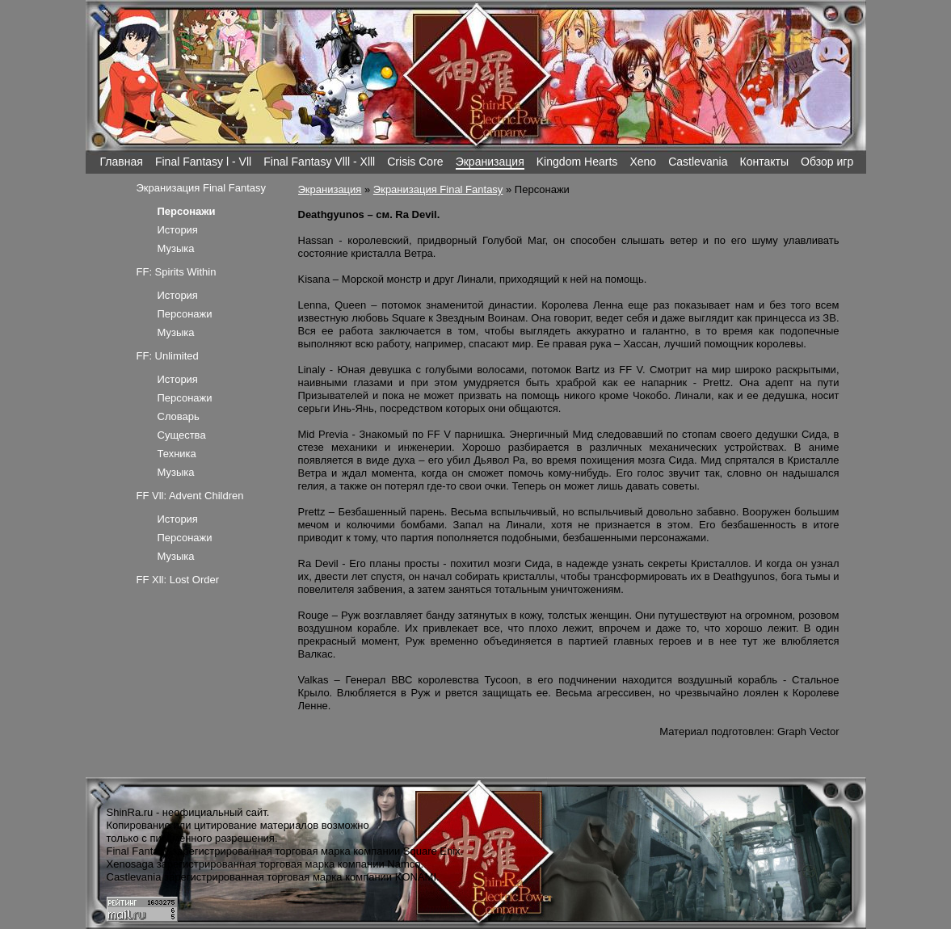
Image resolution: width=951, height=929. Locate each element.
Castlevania (697, 161)
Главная (121, 161)
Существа (182, 435)
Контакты (764, 161)
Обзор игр (827, 161)
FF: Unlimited (168, 356)
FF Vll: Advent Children (190, 496)
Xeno (642, 161)
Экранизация (490, 161)
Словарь (179, 416)
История (178, 230)
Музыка (176, 248)
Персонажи (185, 314)
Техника (177, 454)
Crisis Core (415, 161)
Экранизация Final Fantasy (438, 189)
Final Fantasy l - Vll (203, 161)
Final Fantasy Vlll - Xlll (319, 161)
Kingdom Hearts (577, 161)
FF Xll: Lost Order (178, 580)
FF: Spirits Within (177, 272)
